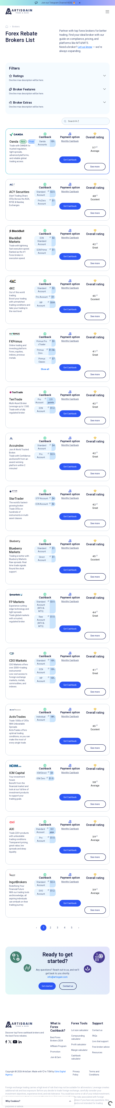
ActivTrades (17, 717)
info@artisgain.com (57, 977)
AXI (11, 829)
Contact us (68, 986)
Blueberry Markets (15, 550)
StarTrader (16, 498)
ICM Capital (17, 773)
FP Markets (16, 602)
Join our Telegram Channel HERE (56, 3)
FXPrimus (15, 341)
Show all (45, 369)
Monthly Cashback (70, 141)
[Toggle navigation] (107, 12)
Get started (47, 986)
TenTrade (15, 399)
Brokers (16, 26)
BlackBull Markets (15, 240)
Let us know (85, 46)
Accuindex (16, 445)
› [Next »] (78, 927)
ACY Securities (19, 192)
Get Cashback (70, 160)
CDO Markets (18, 660)
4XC (12, 288)
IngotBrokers (18, 882)
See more (95, 166)
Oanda (13, 141)
